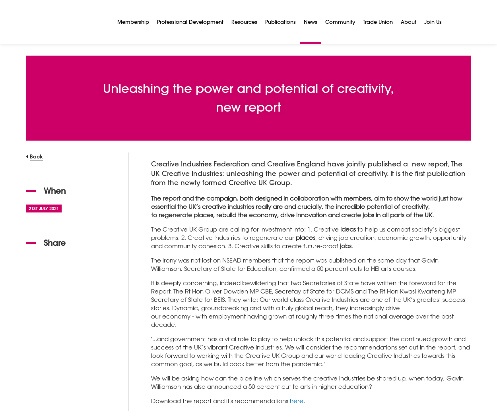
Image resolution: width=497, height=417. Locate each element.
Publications (280, 21)
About (408, 21)
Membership (133, 21)
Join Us (433, 21)
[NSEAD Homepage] (65, 22)
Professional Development (190, 21)
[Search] (455, 22)
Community (340, 21)
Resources (244, 21)
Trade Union (378, 21)
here (296, 400)
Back (36, 156)
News (310, 21)
